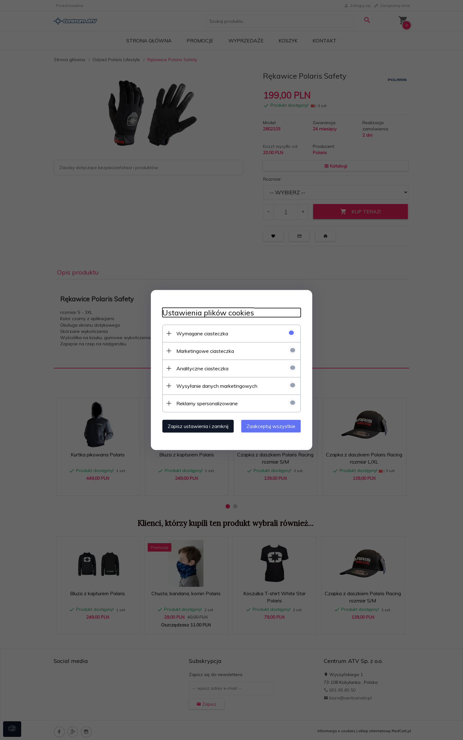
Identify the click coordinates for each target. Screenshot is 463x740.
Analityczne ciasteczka (200, 368)
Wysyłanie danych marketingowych (214, 385)
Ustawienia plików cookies (205, 312)
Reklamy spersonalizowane (204, 403)
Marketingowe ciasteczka (203, 351)
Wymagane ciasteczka (200, 333)
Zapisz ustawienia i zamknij (195, 426)
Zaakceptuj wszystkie (273, 426)
